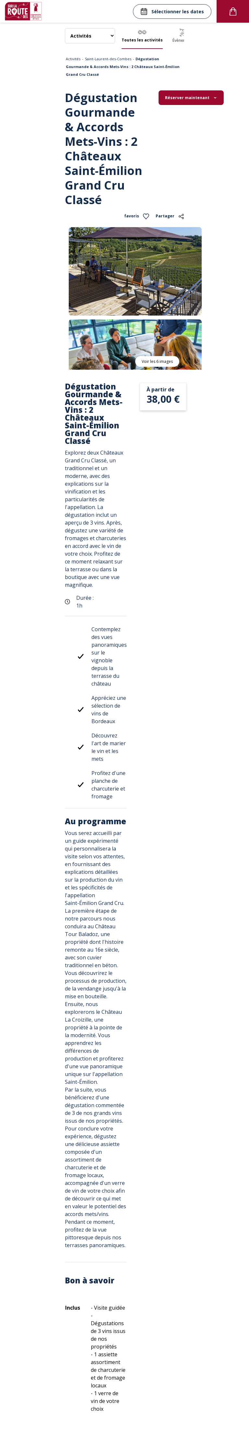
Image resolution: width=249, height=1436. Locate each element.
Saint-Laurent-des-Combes (108, 58)
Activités (73, 58)
